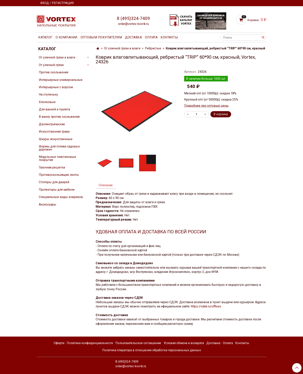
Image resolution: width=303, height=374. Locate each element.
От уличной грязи (51, 65)
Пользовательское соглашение (138, 343)
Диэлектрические (52, 124)
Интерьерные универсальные (61, 80)
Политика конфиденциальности (90, 343)
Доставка (133, 37)
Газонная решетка (52, 167)
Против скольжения (53, 72)
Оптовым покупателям (101, 37)
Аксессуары (47, 204)
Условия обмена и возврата (184, 343)
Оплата (151, 37)
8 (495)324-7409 (133, 18)
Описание (106, 185)
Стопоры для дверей (54, 182)
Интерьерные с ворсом (56, 87)
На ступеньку (48, 94)
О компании (66, 37)
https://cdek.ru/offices (206, 306)
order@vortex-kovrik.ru (133, 24)
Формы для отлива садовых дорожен (59, 148)
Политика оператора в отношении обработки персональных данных (151, 350)
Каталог (45, 37)
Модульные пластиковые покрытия (57, 158)
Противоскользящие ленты (59, 175)
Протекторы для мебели (56, 189)
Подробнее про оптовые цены (206, 105)
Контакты (169, 37)
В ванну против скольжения (59, 116)
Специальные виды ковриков (61, 197)
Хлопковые (47, 102)
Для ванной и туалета (54, 109)
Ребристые (153, 48)
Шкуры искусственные (55, 139)
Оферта (59, 343)
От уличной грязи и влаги (122, 48)
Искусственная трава (54, 131)
